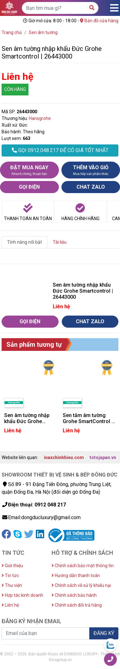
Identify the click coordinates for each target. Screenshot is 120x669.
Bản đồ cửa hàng (99, 20)
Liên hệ (10, 605)
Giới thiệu (12, 565)
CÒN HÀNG (15, 89)
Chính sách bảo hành (74, 595)
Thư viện (12, 585)
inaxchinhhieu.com (64, 457)
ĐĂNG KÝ (103, 633)
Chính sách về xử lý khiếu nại (81, 585)
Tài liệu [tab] (60, 242)
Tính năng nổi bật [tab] (24, 242)
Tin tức (10, 575)
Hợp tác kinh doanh (22, 595)
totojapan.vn (103, 457)
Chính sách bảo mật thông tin (83, 565)
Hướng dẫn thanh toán (76, 575)
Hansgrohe (40, 118)
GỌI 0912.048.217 (60, 150)
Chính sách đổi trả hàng (77, 605)
